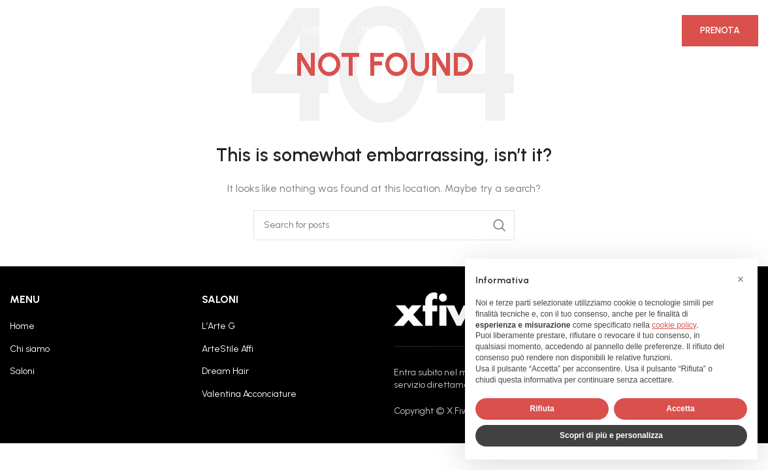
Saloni (22, 371)
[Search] (384, 225)
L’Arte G (218, 326)
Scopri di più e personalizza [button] (611, 435)
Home (22, 326)
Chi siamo (30, 348)
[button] (740, 279)
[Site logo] (59, 32)
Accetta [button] (680, 408)
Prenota (720, 32)
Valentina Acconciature (249, 394)
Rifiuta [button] (542, 408)
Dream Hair (225, 371)
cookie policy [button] (674, 325)
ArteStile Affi (227, 348)
